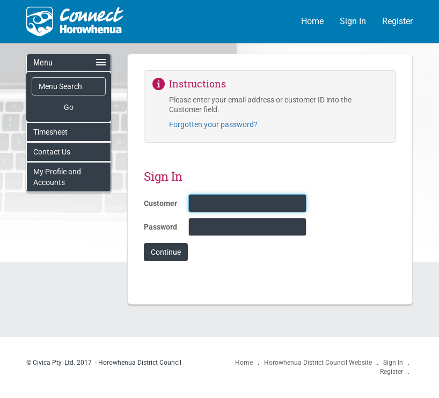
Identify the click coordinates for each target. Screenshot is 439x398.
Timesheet (50, 132)
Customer (160, 203)
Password (160, 227)
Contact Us (51, 152)
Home (312, 21)
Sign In (353, 21)
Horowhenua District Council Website (319, 362)
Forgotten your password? (213, 124)
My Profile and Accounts (57, 177)
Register (397, 21)
